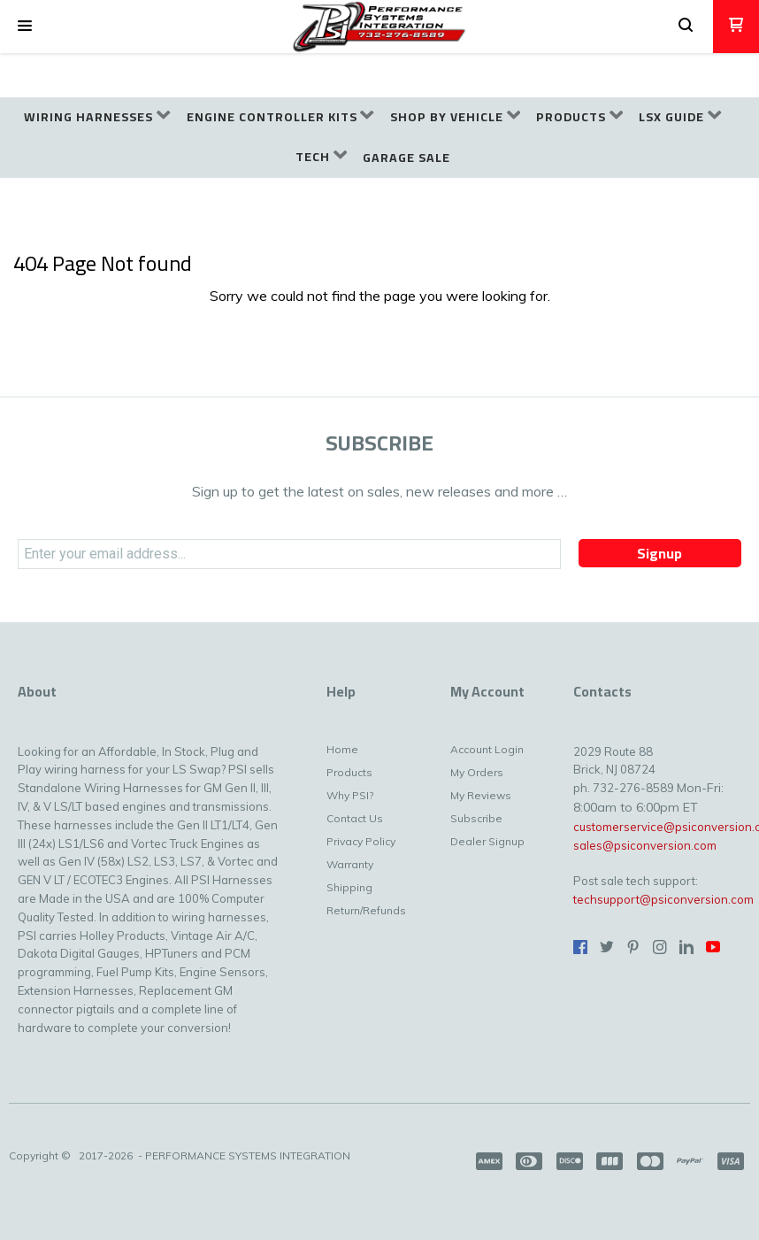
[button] (25, 27)
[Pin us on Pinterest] (633, 947)
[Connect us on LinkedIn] (686, 947)
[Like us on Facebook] (580, 947)
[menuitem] (97, 117)
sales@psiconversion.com (645, 845)
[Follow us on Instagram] (660, 947)
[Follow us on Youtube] (713, 947)
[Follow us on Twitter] (607, 947)
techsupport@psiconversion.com (663, 899)
